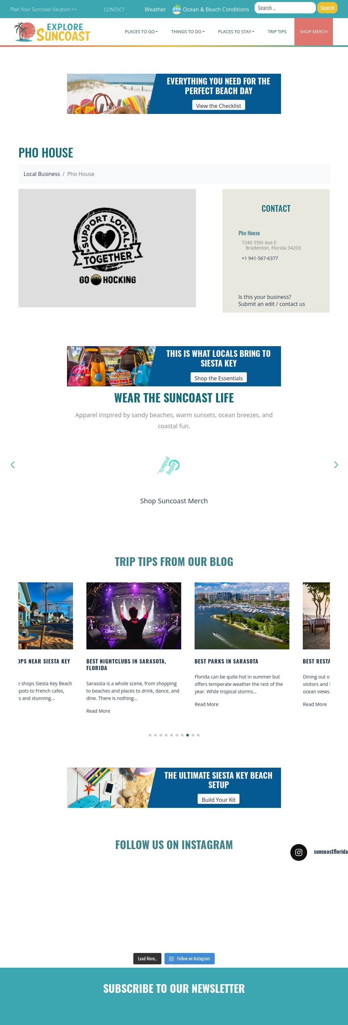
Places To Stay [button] (234, 31)
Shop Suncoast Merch (174, 500)
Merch (314, 31)
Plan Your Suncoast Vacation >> (43, 9)
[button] (150, 735)
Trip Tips (277, 31)
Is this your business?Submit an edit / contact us (271, 300)
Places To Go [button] (140, 31)
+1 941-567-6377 (260, 258)
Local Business (42, 174)
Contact (114, 9)
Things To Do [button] (186, 31)
